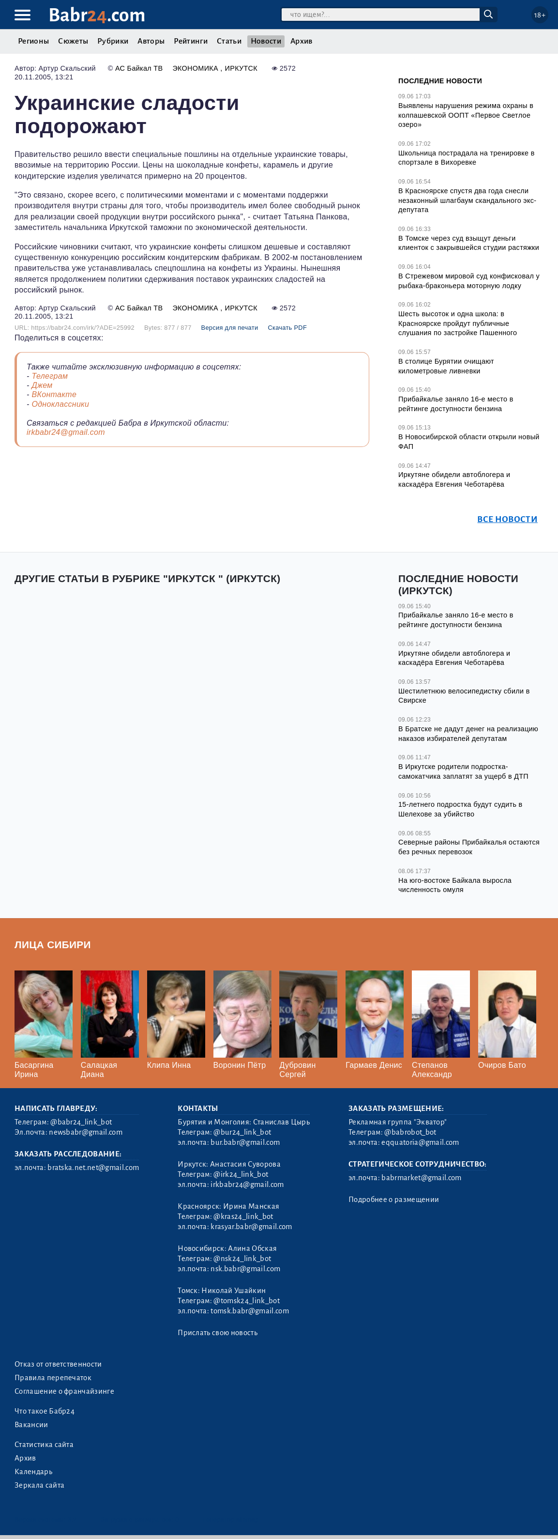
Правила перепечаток (53, 1378)
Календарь (33, 1472)
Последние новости (440, 81)
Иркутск (241, 68)
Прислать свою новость (217, 1333)
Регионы (33, 41)
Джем (41, 385)
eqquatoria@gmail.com (420, 1142)
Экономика (196, 68)
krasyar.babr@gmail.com (251, 1227)
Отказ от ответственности (58, 1364)
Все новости (507, 519)
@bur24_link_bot (242, 1132)
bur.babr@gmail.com (245, 1142)
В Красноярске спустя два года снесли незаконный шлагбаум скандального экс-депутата (467, 200)
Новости (266, 41)
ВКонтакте (53, 394)
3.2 (72, 1519)
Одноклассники (60, 404)
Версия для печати (229, 327)
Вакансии (31, 1425)
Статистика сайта (44, 1444)
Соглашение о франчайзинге (64, 1391)
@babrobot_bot (410, 1132)
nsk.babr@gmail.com (245, 1269)
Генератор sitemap (231, 1519)
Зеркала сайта (39, 1485)
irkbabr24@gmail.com (66, 432)
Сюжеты (73, 41)
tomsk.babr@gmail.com (249, 1311)
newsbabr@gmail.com (85, 1132)
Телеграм (49, 376)
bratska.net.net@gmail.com (93, 1167)
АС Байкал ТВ (139, 68)
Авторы (151, 41)
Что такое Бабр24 (45, 1411)
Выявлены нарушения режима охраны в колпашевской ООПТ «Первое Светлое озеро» (465, 115)
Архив (301, 41)
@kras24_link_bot (243, 1216)
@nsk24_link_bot (242, 1258)
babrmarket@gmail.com (421, 1178)
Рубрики (112, 41)
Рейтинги (191, 41)
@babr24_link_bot (81, 1122)
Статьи (229, 41)
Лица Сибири (53, 944)
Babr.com (97, 15)
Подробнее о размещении (393, 1199)
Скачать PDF (287, 327)
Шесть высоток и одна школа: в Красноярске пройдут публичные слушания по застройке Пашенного (457, 323)
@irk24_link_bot (240, 1174)
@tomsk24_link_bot (246, 1301)
